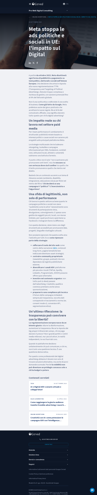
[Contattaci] (92, 490)
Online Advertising (39, 17)
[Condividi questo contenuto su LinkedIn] (30, 63)
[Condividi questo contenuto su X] (33, 63)
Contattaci (48, 444)
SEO (55, 248)
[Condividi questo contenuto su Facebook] (37, 63)
